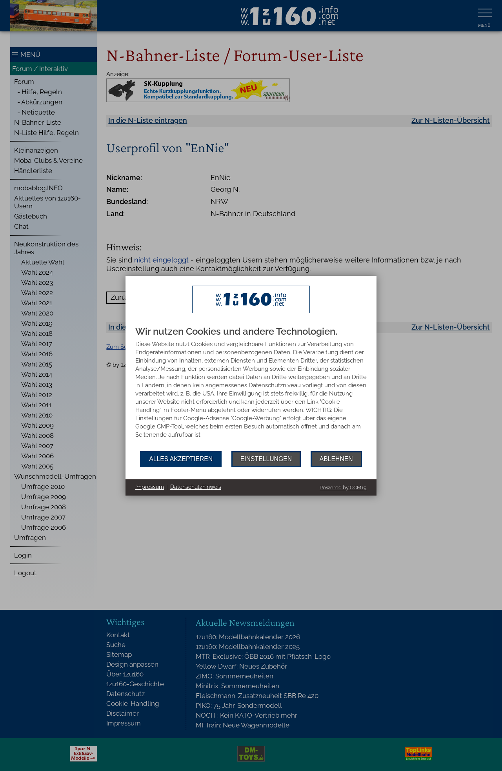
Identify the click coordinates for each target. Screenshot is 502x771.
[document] (251, 389)
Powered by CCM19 (343, 487)
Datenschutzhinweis (195, 487)
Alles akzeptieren (181, 459)
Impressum (149, 487)
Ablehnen (336, 459)
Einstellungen (266, 459)
